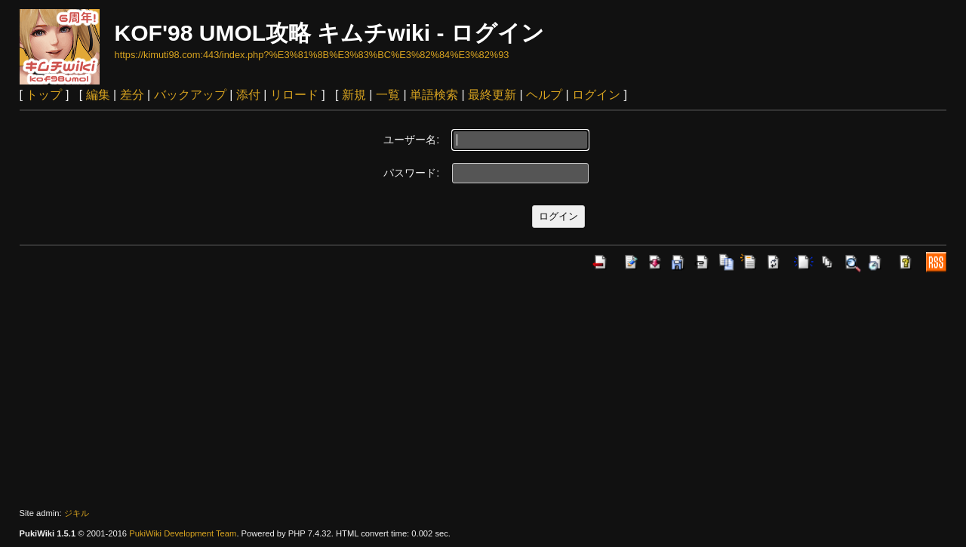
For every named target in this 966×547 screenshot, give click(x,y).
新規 (354, 94)
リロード (294, 94)
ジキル (76, 513)
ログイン (596, 94)
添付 (248, 94)
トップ (44, 94)
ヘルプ (544, 94)
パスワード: (411, 173)
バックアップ (190, 94)
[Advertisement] (483, 390)
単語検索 (434, 94)
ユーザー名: (411, 140)
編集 (98, 94)
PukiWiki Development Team (182, 533)
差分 (132, 94)
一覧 (388, 94)
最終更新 (492, 94)
